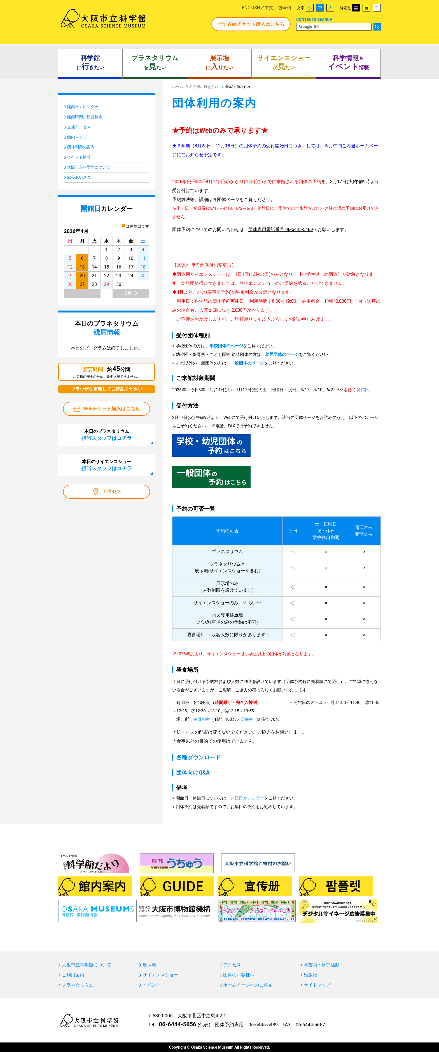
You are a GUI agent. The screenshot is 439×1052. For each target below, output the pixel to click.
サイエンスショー (160, 975)
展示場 (149, 965)
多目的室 (201, 719)
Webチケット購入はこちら (256, 24)
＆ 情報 (348, 62)
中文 (269, 7)
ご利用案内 (73, 975)
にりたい (219, 62)
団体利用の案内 (81, 147)
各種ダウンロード (198, 757)
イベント (151, 985)
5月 (128, 293)
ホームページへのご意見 (247, 985)
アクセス (111, 491)
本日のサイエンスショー (106, 465)
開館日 (362, 389)
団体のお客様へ (238, 975)
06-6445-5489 (263, 1024)
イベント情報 (79, 157)
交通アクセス (79, 127)
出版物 (310, 975)
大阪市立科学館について (88, 167)
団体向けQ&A (193, 772)
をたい (154, 62)
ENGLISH (251, 7)
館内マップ (77, 137)
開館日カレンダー (247, 798)
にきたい (90, 62)
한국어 (284, 7)
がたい (283, 62)
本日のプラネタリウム (106, 435)
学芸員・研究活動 (322, 965)
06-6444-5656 (177, 1024)
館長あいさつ (79, 177)
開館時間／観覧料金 (84, 117)
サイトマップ (317, 985)
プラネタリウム (77, 985)
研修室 (246, 719)
